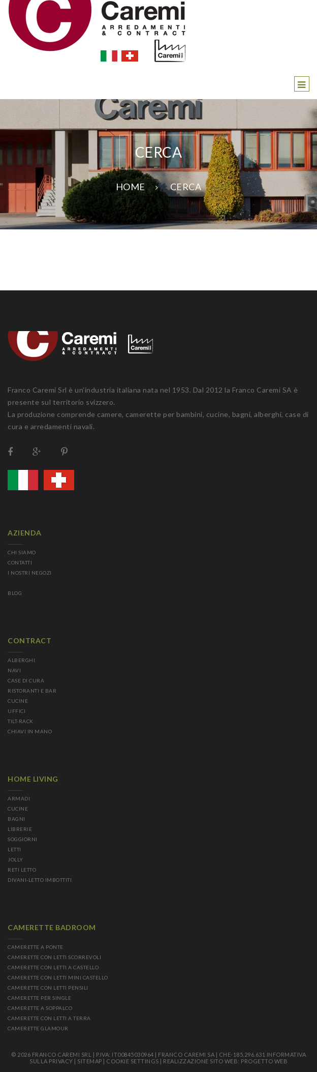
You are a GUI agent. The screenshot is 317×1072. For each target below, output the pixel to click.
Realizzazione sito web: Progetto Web (225, 1061)
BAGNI (16, 819)
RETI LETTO (22, 870)
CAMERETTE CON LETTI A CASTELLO (53, 967)
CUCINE (18, 701)
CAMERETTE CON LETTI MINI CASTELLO (58, 977)
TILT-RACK (21, 721)
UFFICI (16, 711)
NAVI (14, 670)
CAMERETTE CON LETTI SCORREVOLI (54, 957)
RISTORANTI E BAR (32, 691)
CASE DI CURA (26, 680)
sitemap (89, 1061)
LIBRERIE (20, 829)
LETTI (14, 849)
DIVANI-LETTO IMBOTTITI (40, 880)
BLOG (15, 593)
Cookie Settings (132, 1061)
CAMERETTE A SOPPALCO (40, 1008)
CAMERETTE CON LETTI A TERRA (49, 1018)
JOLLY (15, 859)
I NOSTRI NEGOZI (30, 573)
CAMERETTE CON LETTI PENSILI (48, 988)
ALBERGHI (21, 660)
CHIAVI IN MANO (30, 731)
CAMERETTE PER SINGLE (39, 998)
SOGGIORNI (23, 839)
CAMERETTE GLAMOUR (38, 1028)
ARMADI (19, 798)
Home (130, 186)
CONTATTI (20, 562)
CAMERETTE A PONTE (36, 947)
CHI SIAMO (22, 552)
